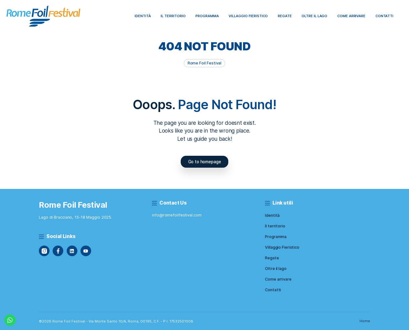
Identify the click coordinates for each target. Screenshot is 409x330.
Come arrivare (278, 279)
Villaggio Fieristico (282, 247)
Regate (272, 258)
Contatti (273, 289)
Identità (272, 215)
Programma (276, 236)
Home (365, 321)
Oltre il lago (276, 268)
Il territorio (275, 226)
